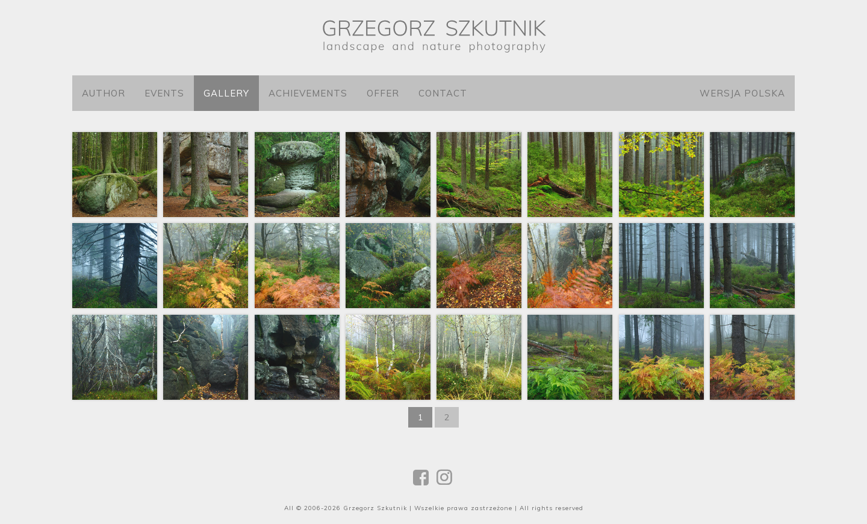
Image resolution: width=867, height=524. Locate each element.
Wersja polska (742, 93)
